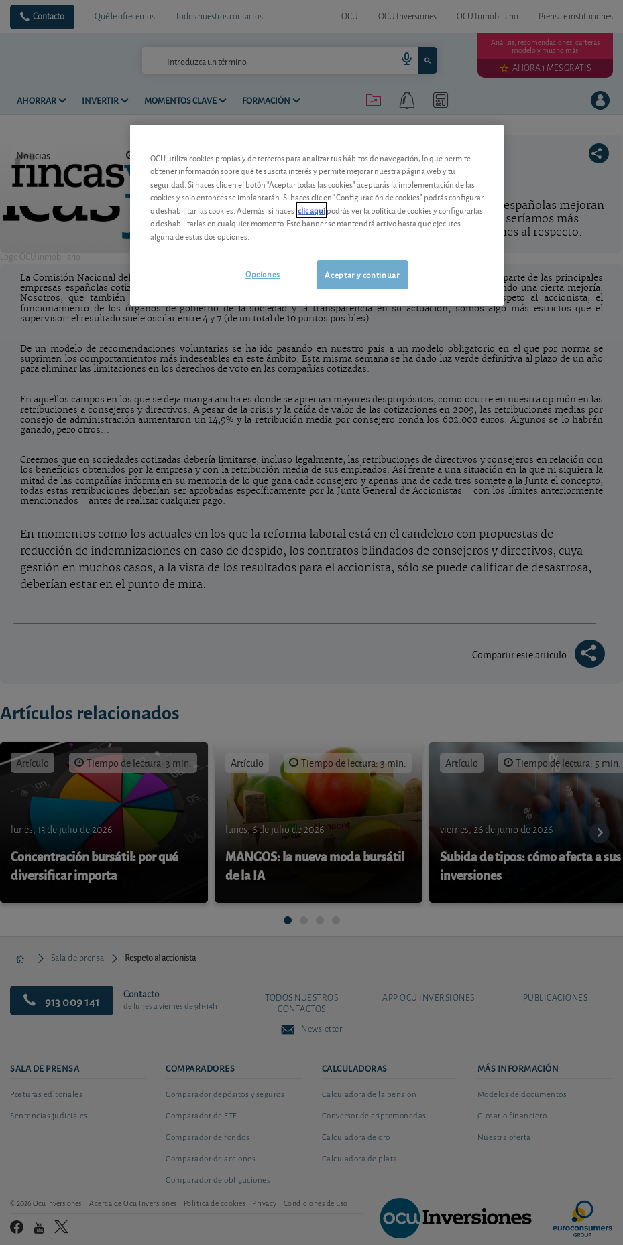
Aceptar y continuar (362, 274)
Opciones (262, 273)
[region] (317, 215)
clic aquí (311, 210)
